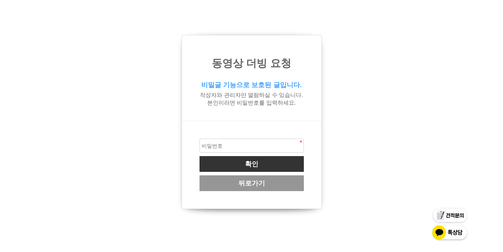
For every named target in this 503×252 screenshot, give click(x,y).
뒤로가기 (251, 183)
